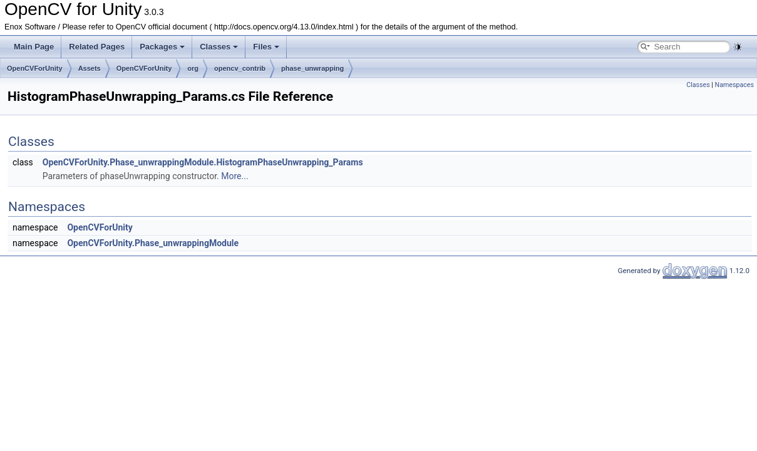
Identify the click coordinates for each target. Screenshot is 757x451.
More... (234, 176)
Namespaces (734, 85)
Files (266, 46)
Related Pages (97, 46)
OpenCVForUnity (35, 68)
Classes (219, 46)
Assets (89, 68)
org (192, 68)
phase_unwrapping (312, 68)
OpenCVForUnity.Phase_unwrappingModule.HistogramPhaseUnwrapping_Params (203, 162)
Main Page (34, 46)
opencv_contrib (239, 68)
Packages (162, 46)
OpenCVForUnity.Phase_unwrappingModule (153, 243)
